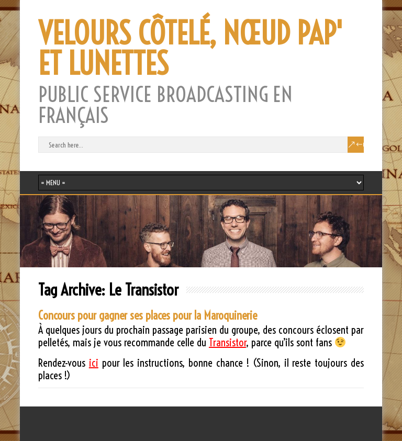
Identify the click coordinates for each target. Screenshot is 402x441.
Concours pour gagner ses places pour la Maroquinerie (147, 315)
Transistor (227, 342)
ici (93, 362)
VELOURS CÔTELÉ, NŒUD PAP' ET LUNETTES (190, 49)
